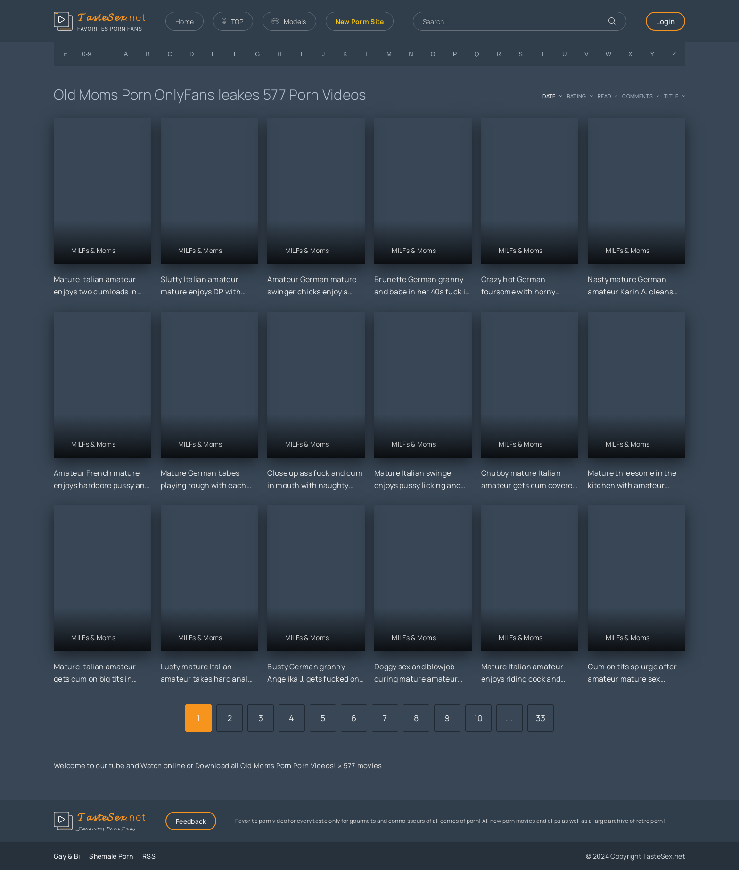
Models (288, 21)
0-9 (86, 53)
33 (541, 718)
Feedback (191, 821)
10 (478, 718)
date (548, 95)
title (671, 95)
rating (576, 95)
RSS (149, 856)
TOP (232, 21)
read (604, 95)
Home (184, 21)
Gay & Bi (67, 856)
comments (637, 95)
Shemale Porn (111, 856)
